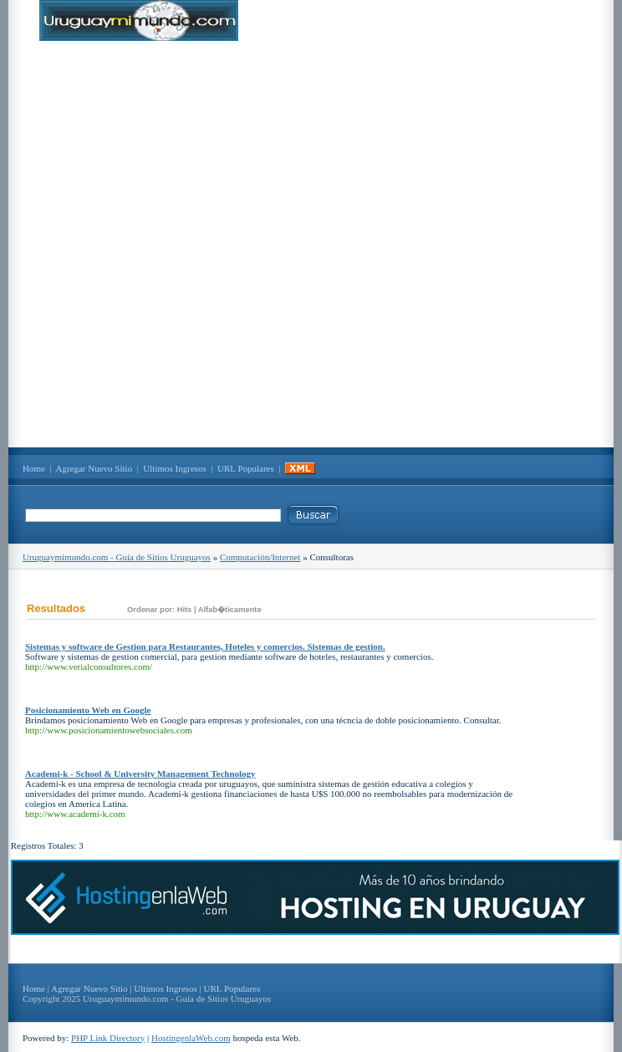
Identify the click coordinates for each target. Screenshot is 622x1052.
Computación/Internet (260, 557)
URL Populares (245, 468)
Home (34, 468)
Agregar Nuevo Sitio (94, 468)
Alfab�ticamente (230, 609)
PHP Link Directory (108, 1038)
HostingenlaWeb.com (191, 1038)
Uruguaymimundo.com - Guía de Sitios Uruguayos (117, 557)
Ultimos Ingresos (174, 468)
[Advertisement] (193, 244)
